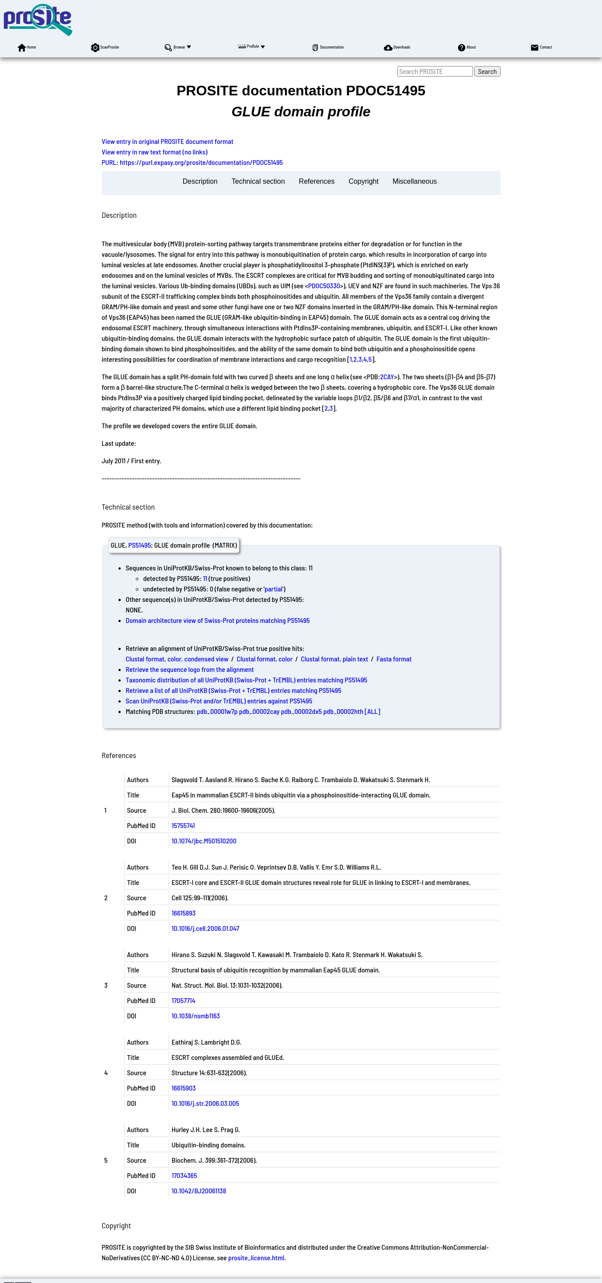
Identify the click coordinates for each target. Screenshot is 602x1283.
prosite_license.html (256, 1257)
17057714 (183, 1000)
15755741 (183, 825)
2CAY (387, 376)
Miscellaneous (415, 181)
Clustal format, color (265, 658)
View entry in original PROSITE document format (167, 141)
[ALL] (372, 711)
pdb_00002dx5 (301, 711)
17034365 (184, 1175)
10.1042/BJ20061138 (199, 1190)
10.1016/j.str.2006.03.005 (205, 1103)
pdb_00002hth (343, 711)
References (317, 181)
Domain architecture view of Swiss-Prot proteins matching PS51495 (218, 620)
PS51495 (140, 545)
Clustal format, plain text (334, 658)
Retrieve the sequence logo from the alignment (190, 669)
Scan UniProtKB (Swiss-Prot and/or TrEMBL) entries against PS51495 (219, 700)
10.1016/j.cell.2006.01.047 (206, 928)
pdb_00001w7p (217, 711)
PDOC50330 (324, 285)
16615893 (184, 913)
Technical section (258, 181)
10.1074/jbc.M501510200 (204, 840)
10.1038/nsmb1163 (196, 1015)
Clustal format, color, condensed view (177, 658)
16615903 (184, 1088)
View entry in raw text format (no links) (155, 151)
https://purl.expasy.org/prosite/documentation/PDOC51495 (201, 162)
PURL (109, 162)
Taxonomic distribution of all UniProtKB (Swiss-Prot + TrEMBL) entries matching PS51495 (247, 679)
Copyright (363, 181)
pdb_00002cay (259, 711)
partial (273, 588)
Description (200, 181)
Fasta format (393, 658)
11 (205, 578)
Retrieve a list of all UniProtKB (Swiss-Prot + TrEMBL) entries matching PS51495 (233, 690)
